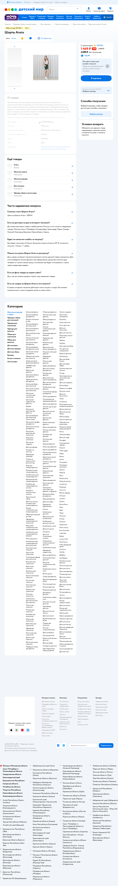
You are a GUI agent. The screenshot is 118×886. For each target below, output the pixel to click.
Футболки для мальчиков (31, 572)
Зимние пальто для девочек (49, 316)
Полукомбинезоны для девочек (49, 453)
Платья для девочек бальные (49, 334)
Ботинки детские (65, 419)
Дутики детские (65, 409)
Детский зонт (64, 652)
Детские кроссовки (63, 329)
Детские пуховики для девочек (49, 383)
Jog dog (62, 343)
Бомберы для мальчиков (30, 615)
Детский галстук (65, 624)
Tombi (61, 399)
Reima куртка (47, 574)
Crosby (61, 519)
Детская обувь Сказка (64, 360)
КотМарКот (63, 558)
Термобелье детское (47, 607)
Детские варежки (65, 598)
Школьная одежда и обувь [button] (14, 313)
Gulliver (62, 448)
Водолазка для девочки (48, 472)
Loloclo (62, 499)
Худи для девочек (49, 444)
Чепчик (62, 595)
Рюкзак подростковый (64, 602)
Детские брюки (48, 633)
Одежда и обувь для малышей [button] (13, 319)
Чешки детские (64, 322)
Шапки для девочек (66, 616)
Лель (61, 507)
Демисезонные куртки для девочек (49, 379)
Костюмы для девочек (47, 440)
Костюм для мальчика (30, 581)
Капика (62, 470)
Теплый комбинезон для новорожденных (32, 510)
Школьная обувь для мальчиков (32, 385)
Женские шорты (79, 24)
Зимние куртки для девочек (49, 408)
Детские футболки (49, 555)
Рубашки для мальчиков (30, 590)
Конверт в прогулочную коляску (31, 492)
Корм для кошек (101, 704)
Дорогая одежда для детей (50, 580)
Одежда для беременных (47, 505)
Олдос (61, 454)
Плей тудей (63, 451)
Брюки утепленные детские (50, 639)
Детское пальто (48, 616)
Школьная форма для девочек (32, 316)
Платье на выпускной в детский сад (30, 461)
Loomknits (63, 484)
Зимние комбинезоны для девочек (49, 329)
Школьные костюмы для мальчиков (30, 395)
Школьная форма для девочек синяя (32, 348)
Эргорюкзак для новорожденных (32, 480)
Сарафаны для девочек (31, 366)
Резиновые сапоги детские (65, 336)
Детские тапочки (65, 333)
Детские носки (64, 568)
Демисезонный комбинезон (48, 517)
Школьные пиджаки (30, 443)
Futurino (62, 490)
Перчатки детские (65, 619)
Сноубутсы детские (50, 646)
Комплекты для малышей (31, 549)
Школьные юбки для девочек (32, 343)
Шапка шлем (63, 613)
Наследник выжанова (63, 466)
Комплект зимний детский (49, 603)
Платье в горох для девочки (49, 462)
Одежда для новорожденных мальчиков (32, 521)
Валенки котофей (65, 388)
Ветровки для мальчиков (30, 563)
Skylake (28, 406)
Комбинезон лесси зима (49, 570)
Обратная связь (47, 733)
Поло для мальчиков (29, 595)
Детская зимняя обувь (64, 413)
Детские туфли (48, 502)
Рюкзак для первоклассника (65, 609)
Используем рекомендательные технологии (20, 748)
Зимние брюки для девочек (49, 467)
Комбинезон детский (47, 513)
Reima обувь (63, 385)
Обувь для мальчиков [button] (11, 335)
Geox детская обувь (66, 346)
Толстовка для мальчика (31, 586)
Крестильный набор (30, 498)
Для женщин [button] (12, 345)
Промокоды (46, 716)
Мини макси (63, 527)
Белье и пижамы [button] (14, 358)
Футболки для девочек (48, 343)
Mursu (61, 432)
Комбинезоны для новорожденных (32, 476)
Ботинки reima (64, 391)
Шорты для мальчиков (30, 620)
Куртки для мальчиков (30, 553)
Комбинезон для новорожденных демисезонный (32, 543)
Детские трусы (64, 589)
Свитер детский (48, 635)
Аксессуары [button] (12, 361)
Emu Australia (64, 530)
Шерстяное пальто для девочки (49, 458)
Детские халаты (65, 577)
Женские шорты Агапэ (97, 24)
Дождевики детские (47, 593)
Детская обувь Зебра (64, 365)
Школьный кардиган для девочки (30, 401)
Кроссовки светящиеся (63, 316)
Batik (61, 510)
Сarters (61, 501)
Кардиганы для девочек (48, 339)
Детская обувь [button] (13, 352)
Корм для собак (101, 710)
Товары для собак (102, 707)
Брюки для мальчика (30, 567)
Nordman (62, 319)
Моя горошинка (31, 539)
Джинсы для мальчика (30, 638)
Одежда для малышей (30, 455)
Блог (79, 722)
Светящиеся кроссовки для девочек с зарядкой (49, 489)
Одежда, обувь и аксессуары (24, 24)
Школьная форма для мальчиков (32, 325)
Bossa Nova (63, 504)
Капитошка (63, 542)
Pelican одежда (64, 493)
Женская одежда (61, 24)
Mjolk (61, 513)
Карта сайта (46, 736)
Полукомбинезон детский (49, 559)
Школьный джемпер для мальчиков (30, 433)
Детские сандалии (65, 383)
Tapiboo (62, 340)
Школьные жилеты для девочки (32, 427)
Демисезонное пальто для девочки (49, 348)
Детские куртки (48, 529)
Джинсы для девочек (47, 419)
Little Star (62, 533)
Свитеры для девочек (47, 374)
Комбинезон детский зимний (48, 522)
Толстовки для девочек (48, 323)
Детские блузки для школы (33, 334)
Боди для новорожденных (32, 466)
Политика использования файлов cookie (47, 725)
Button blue (63, 478)
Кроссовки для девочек (48, 484)
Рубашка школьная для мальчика (32, 357)
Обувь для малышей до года (33, 515)
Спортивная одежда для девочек (50, 392)
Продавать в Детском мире (49, 705)
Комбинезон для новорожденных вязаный (32, 534)
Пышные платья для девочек (49, 353)
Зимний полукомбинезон (49, 629)
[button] (107, 17)
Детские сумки (64, 622)
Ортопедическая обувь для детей (49, 649)
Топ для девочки (65, 592)
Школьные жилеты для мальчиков (32, 389)
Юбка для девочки (49, 319)
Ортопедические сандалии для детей (66, 405)
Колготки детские (65, 566)
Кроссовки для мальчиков (48, 476)
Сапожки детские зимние (65, 369)
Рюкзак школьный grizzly (32, 320)
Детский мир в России (13, 750)
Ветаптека (99, 715)
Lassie (61, 459)
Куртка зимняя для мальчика (32, 576)
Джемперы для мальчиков (31, 625)
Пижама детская (65, 574)
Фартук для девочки (30, 371)
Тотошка (62, 496)
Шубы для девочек (49, 366)
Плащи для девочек (49, 577)
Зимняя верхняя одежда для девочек (50, 400)
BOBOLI (62, 555)
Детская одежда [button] (14, 348)
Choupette (63, 462)
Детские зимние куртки (48, 612)
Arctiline (62, 549)
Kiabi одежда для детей (65, 546)
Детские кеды (64, 437)
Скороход (63, 402)
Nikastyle (62, 487)
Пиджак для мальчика (47, 624)
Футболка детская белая (49, 619)
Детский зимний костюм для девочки (49, 413)
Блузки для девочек (50, 447)
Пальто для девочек (50, 396)
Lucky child (63, 539)
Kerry (61, 475)
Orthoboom (63, 356)
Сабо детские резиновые (64, 423)
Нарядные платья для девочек (32, 648)
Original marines (65, 481)
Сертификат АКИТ (48, 730)
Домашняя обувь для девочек (49, 495)
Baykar (61, 536)
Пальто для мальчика (30, 606)
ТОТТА (62, 552)
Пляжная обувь (64, 434)
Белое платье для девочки (49, 423)
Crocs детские (64, 325)
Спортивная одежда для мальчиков (33, 558)
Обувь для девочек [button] (11, 341)
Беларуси (34, 750)
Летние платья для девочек (49, 431)
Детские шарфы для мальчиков (66, 628)
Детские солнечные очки (65, 637)
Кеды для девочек (49, 499)
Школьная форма (32, 312)
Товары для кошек (102, 701)
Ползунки (46, 532)
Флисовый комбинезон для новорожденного (32, 527)
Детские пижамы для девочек (49, 369)
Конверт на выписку (30, 451)
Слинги (45, 509)
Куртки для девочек (50, 450)
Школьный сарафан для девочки (33, 423)
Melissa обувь (64, 417)
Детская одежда (31, 447)
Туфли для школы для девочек (32, 380)
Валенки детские (65, 354)
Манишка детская (65, 641)
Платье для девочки (50, 312)
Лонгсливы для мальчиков (31, 634)
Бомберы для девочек (47, 435)
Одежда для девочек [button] (12, 330)
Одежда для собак (102, 713)
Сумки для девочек (66, 649)
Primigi (61, 373)
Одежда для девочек (47, 357)
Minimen (62, 516)
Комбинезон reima (49, 526)
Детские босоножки (63, 395)
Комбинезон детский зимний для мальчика (31, 600)
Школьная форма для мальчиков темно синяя (32, 417)
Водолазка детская (49, 590)
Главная (8, 24)
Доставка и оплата (48, 701)
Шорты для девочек (50, 404)
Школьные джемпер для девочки (30, 411)
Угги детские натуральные (63, 350)
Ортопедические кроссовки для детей (65, 378)
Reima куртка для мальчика (32, 643)
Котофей (62, 440)
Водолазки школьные (30, 439)
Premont (62, 522)
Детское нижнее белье (65, 585)
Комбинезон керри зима (49, 598)
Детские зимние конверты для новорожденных (32, 503)
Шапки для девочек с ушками (66, 645)
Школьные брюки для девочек (32, 376)
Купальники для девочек (65, 562)
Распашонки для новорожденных (32, 471)
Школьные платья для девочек (32, 353)
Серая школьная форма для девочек (32, 362)
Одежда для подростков (47, 551)
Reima (61, 456)
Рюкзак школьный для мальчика (32, 339)
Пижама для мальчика (30, 611)
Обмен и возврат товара (48, 710)
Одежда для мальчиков (30, 629)
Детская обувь (48, 643)
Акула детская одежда (64, 444)
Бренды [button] (10, 355)
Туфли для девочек (49, 480)
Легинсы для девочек (47, 362)
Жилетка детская (49, 587)
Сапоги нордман (65, 312)
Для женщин (46, 24)
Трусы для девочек (65, 571)
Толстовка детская (49, 584)
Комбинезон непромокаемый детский (49, 543)
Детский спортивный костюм (47, 536)
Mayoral (62, 473)
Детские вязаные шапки (65, 633)
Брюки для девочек (49, 427)
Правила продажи (48, 714)
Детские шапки (64, 605)
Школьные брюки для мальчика (32, 329)
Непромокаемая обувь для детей (65, 428)
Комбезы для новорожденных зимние (32, 486)
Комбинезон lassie (49, 548)
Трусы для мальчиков (63, 581)
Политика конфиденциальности (49, 720)
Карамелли (63, 525)
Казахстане (25, 750)
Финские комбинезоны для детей (49, 564)
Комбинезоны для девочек (49, 388)
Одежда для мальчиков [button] (12, 324)
